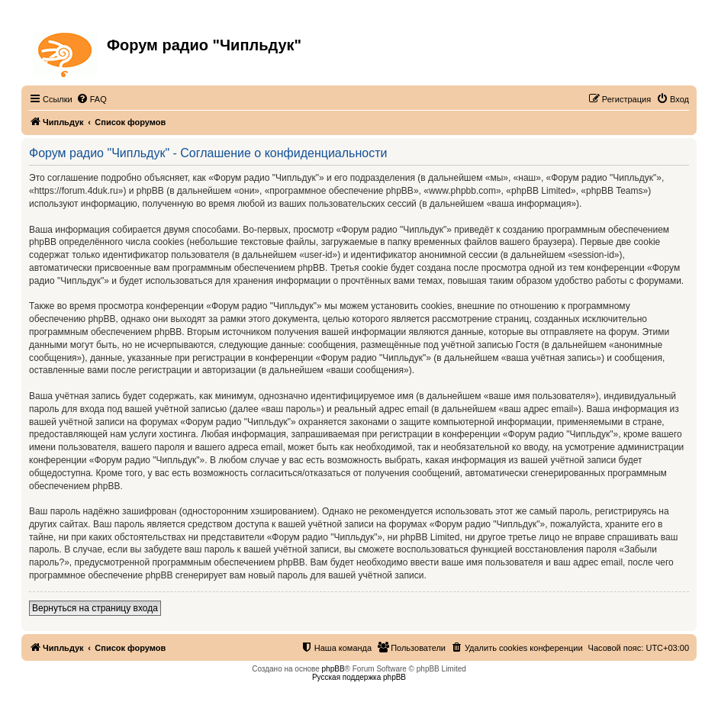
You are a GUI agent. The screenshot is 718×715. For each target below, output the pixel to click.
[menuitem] (91, 99)
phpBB (333, 669)
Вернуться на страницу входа (95, 608)
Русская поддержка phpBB (359, 677)
